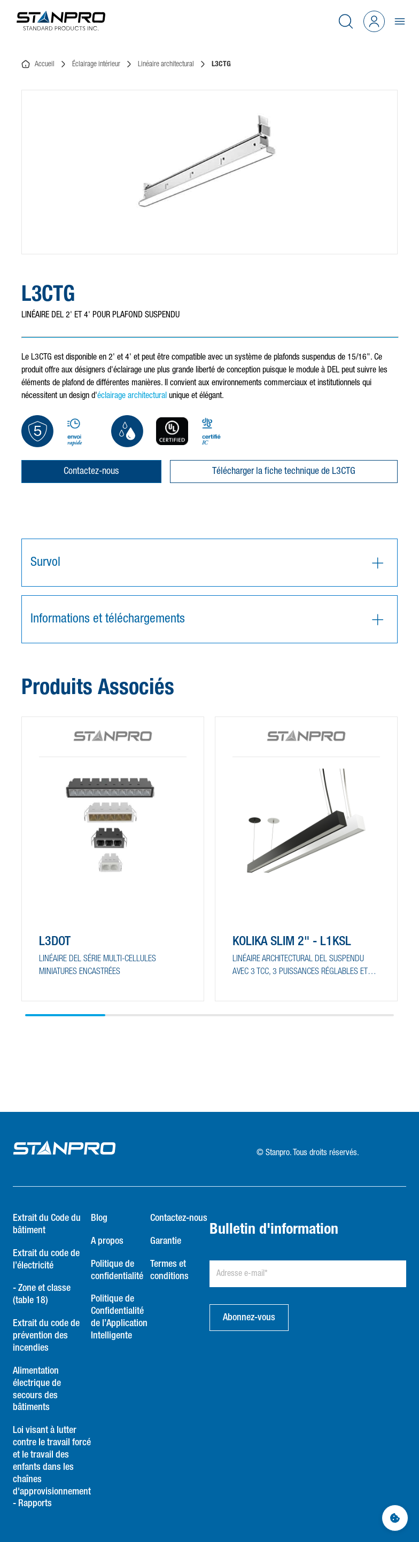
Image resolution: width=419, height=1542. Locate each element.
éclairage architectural (132, 396)
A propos (107, 1241)
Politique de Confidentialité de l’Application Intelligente (119, 1317)
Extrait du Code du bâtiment (47, 1224)
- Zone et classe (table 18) (42, 1294)
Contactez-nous (91, 471)
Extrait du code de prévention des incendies (46, 1335)
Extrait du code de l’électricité (46, 1259)
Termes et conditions (169, 1270)
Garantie (165, 1241)
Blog (99, 1218)
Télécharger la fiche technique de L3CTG (283, 471)
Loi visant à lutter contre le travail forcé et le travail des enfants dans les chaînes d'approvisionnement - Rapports (52, 1467)
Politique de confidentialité (117, 1270)
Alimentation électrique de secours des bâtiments (37, 1389)
